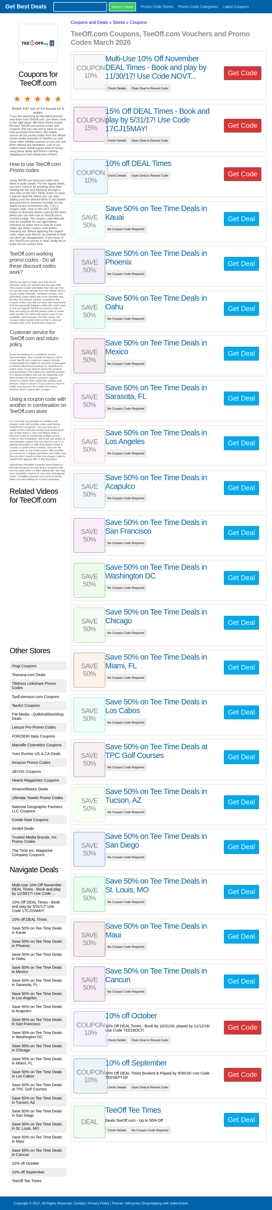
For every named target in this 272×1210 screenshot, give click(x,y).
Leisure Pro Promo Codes (34, 727)
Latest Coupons (236, 7)
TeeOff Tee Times (26, 1181)
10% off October (26, 1163)
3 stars (38, 99)
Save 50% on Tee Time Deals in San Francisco (37, 1022)
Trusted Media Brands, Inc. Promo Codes (35, 839)
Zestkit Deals (23, 828)
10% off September (28, 1172)
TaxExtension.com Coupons (35, 697)
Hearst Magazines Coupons (35, 780)
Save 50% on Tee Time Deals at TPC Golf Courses (37, 1087)
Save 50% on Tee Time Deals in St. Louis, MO (37, 1126)
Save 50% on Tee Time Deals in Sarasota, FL (37, 982)
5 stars (58, 99)
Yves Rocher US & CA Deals (36, 754)
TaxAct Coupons (26, 705)
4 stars (48, 99)
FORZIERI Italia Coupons (33, 736)
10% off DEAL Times (29, 919)
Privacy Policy (98, 1203)
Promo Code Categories (198, 7)
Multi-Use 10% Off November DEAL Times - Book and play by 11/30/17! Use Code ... (37, 889)
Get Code (242, 73)
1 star (17, 99)
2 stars (28, 99)
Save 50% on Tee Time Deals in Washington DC (37, 1035)
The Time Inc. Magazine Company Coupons (32, 852)
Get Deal (241, 218)
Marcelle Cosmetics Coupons (37, 745)
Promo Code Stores (157, 7)
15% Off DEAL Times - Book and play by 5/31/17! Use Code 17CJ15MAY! (36, 906)
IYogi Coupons (24, 666)
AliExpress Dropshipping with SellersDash (156, 1203)
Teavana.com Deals (28, 675)
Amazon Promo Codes (31, 762)
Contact (79, 1203)
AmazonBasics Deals (30, 789)
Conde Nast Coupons (30, 820)
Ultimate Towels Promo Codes (37, 798)
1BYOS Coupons (26, 771)
